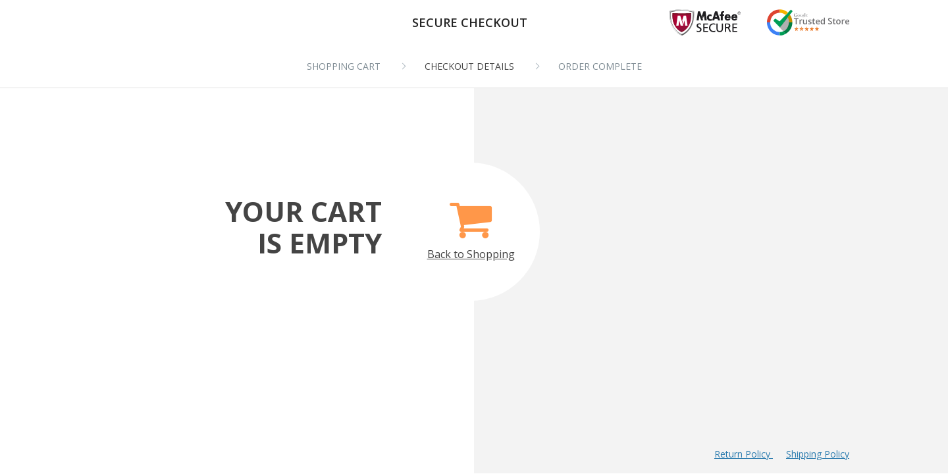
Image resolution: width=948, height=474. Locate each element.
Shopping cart (344, 66)
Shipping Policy (817, 454)
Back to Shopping (471, 223)
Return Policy (743, 454)
